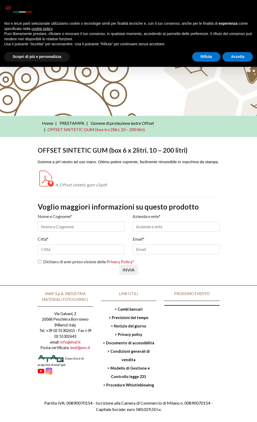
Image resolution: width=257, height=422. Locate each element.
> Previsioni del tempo (128, 317)
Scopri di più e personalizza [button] (37, 56)
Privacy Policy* (120, 261)
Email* (138, 238)
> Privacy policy (128, 334)
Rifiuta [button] (206, 56)
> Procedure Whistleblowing (128, 385)
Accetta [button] (237, 56)
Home (47, 123)
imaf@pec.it (80, 347)
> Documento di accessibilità (128, 343)
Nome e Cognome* (55, 216)
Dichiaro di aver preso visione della (88, 261)
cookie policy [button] (42, 29)
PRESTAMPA (72, 123)
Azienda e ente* (147, 216)
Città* (43, 238)
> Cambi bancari (128, 309)
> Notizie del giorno (128, 326)
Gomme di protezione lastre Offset (122, 123)
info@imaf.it (70, 342)
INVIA (128, 269)
